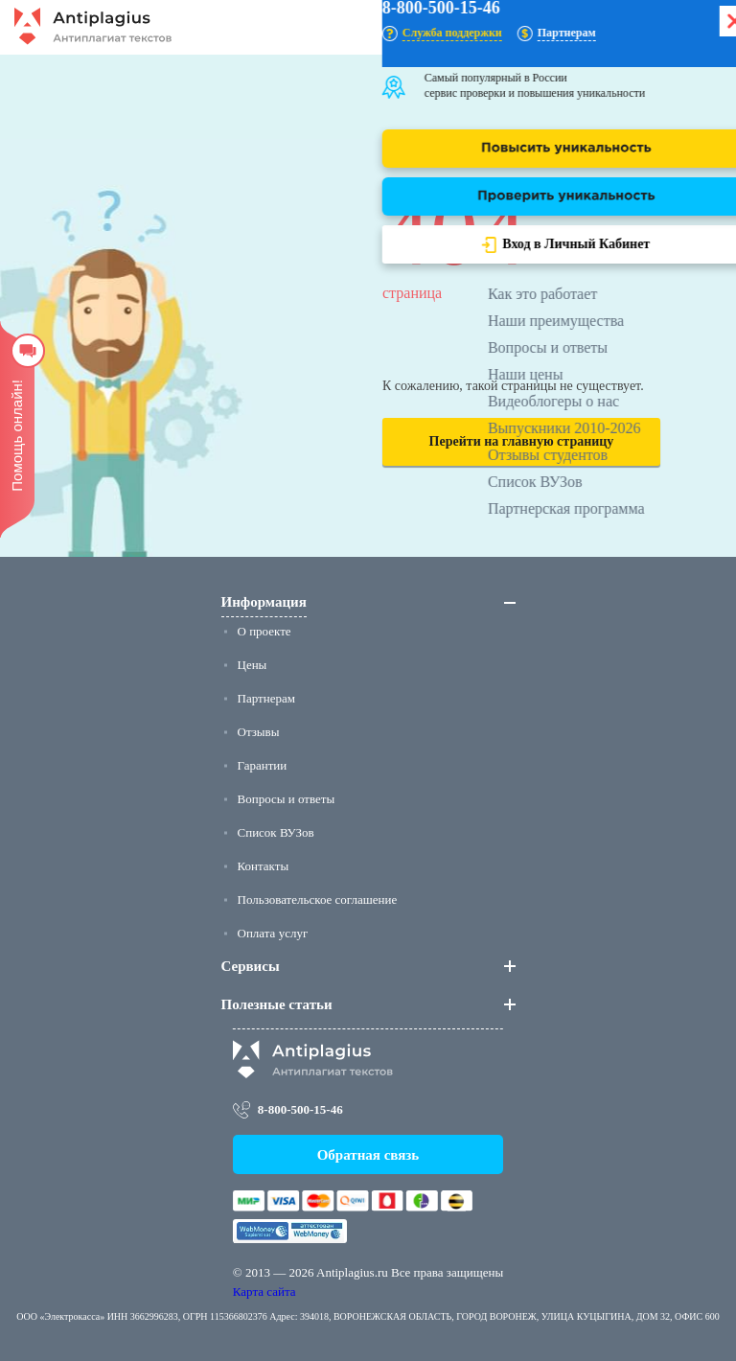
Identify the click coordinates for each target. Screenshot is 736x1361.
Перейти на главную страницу (521, 441)
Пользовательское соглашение (318, 899)
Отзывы (259, 732)
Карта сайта (264, 1291)
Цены (252, 664)
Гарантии (263, 765)
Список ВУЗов (276, 832)
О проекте (264, 631)
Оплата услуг (273, 933)
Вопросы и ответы (286, 799)
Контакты (263, 866)
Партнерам (266, 698)
